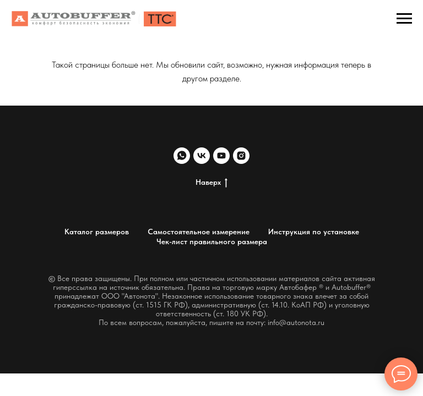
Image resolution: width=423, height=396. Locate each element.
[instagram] (241, 155)
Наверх (211, 183)
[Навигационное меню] (404, 18)
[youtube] (221, 155)
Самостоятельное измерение (199, 231)
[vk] (201, 155)
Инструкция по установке (313, 231)
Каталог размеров (96, 231)
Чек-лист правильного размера (211, 241)
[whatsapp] (181, 155)
